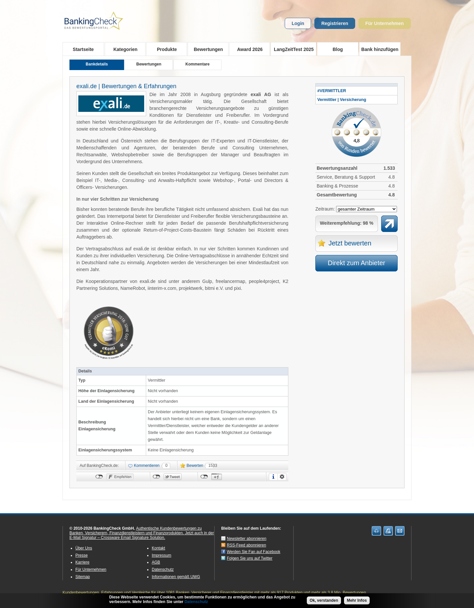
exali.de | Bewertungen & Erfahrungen (126, 86)
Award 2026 (247, 49)
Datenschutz (163, 569)
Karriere (82, 562)
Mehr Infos (357, 600)
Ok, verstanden (324, 600)
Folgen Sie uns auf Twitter (250, 558)
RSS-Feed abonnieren (246, 545)
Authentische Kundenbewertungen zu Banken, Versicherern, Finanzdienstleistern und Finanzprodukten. (135, 530)
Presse (81, 555)
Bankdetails (97, 64)
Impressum (161, 555)
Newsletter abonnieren (246, 538)
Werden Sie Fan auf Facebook (253, 551)
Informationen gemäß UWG (176, 576)
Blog (337, 49)
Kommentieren (147, 465)
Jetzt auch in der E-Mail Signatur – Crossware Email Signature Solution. (141, 535)
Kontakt (158, 548)
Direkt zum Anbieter (356, 262)
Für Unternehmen (384, 23)
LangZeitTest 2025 (292, 49)
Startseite (83, 49)
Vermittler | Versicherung (341, 99)
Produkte (164, 49)
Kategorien (123, 49)
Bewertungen (206, 49)
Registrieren (334, 23)
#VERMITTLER (331, 91)
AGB (156, 562)
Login (298, 23)
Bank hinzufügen (380, 49)
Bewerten (195, 465)
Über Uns (83, 548)
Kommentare (197, 64)
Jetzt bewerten (350, 243)
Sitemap (82, 576)
